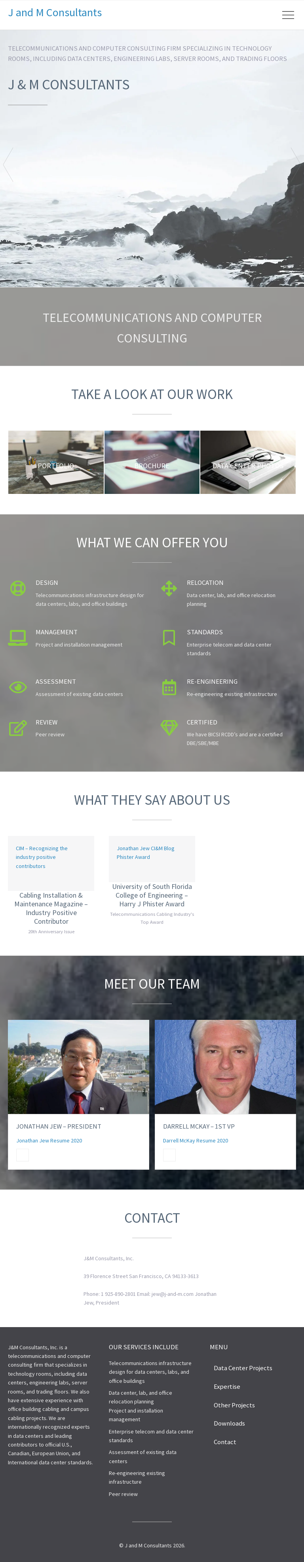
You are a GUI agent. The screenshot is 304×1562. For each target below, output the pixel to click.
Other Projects (234, 1405)
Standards (205, 632)
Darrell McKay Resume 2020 (195, 1140)
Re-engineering (212, 681)
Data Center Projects (243, 1367)
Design (47, 582)
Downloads (229, 1423)
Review (46, 722)
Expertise (227, 1386)
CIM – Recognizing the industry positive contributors (42, 857)
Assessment (56, 681)
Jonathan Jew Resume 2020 (49, 1140)
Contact (225, 1441)
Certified (202, 722)
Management (57, 632)
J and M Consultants (55, 12)
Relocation (205, 582)
